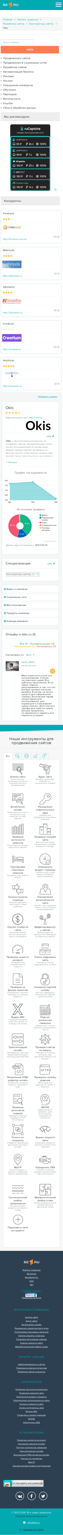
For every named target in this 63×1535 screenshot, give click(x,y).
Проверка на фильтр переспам (31, 1368)
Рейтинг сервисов (27, 19)
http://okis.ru (35, 417)
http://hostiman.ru (12, 386)
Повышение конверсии (17, 85)
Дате (30, 655)
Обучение (8, 89)
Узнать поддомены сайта (31, 1408)
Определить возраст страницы (31, 1397)
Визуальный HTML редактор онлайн (31, 1455)
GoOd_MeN (28, 662)
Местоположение (15, 605)
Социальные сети (15, 597)
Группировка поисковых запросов (31, 1332)
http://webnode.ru (12, 275)
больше (11, 462)
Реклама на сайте (31, 1530)
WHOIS (31, 1419)
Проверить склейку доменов (31, 1415)
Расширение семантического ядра (32, 1328)
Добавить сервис (47, 396)
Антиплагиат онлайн (31, 1325)
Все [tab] (8, 756)
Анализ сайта (31, 1317)
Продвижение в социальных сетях (24, 62)
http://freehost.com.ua (15, 239)
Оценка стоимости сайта (31, 1404)
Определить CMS (31, 1423)
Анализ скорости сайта (31, 1343)
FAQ (31, 1281)
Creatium (8, 323)
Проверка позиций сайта (31, 1393)
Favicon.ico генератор (31, 1459)
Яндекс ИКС (31, 1412)
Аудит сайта (31, 1321)
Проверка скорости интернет (31, 1440)
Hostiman (8, 360)
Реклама (7, 76)
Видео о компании (16, 589)
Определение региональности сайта (31, 1401)
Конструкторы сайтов (41, 23)
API (31, 1285)
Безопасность (11, 99)
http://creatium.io (12, 349)
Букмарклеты (31, 1278)
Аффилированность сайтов (31, 1365)
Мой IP (31, 1462)
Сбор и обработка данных (18, 108)
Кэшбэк (7, 103)
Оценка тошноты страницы (31, 1336)
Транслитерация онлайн (31, 1451)
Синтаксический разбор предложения (32, 1466)
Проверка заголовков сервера (31, 1339)
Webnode (8, 250)
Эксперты (31, 1274)
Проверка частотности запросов (31, 1390)
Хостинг (7, 80)
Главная (7, 19)
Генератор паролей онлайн (31, 1444)
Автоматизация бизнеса (17, 71)
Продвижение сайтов (15, 58)
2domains (9, 287)
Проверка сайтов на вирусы (32, 1372)
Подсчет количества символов (31, 1448)
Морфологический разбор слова (31, 1347)
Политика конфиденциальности (31, 1516)
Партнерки (9, 94)
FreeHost (8, 213)
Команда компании (16, 621)
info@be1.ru (31, 1522)
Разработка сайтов (13, 23)
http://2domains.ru (12, 312)
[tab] (17, 756)
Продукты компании (17, 613)
